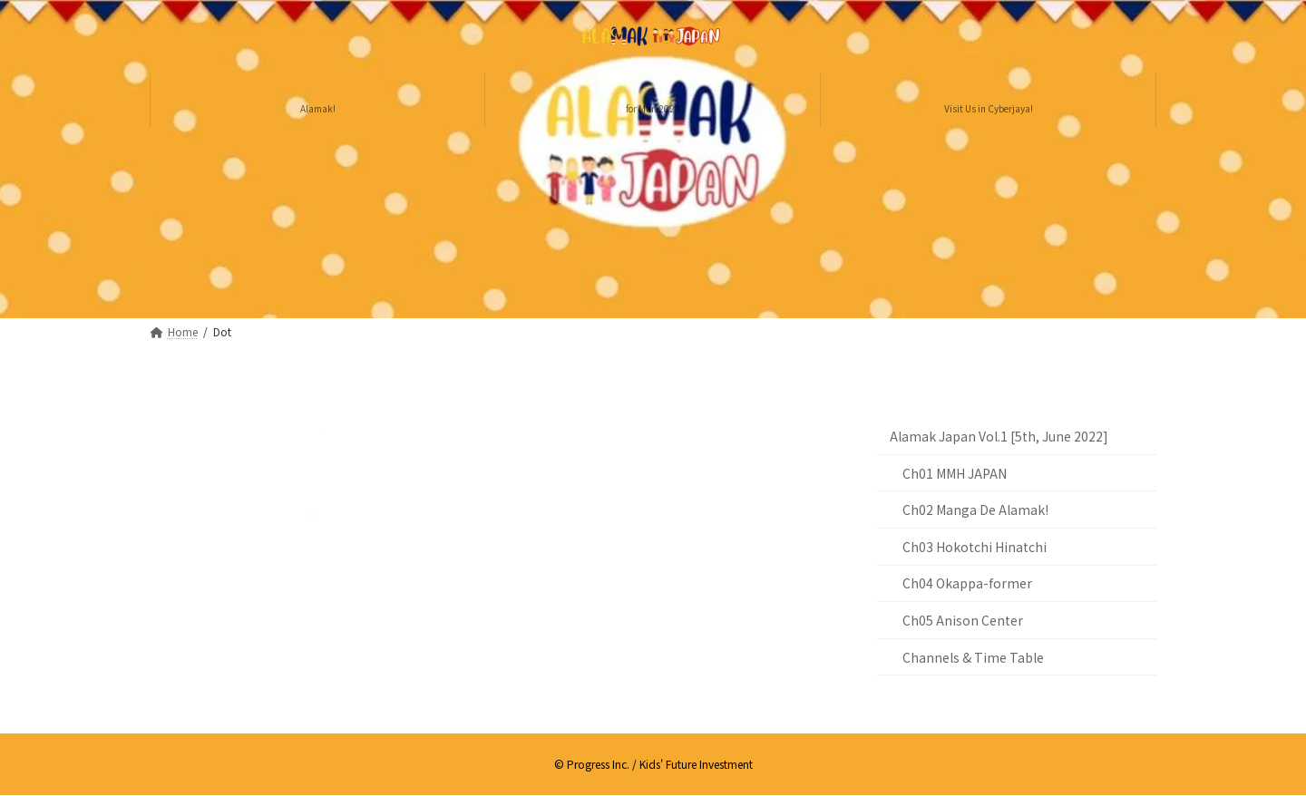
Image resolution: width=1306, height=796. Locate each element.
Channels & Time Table (973, 657)
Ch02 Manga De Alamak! (975, 509)
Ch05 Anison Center (962, 620)
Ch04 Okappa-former (967, 583)
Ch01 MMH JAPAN (954, 473)
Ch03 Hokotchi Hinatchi (974, 547)
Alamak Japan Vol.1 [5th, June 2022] (999, 436)
